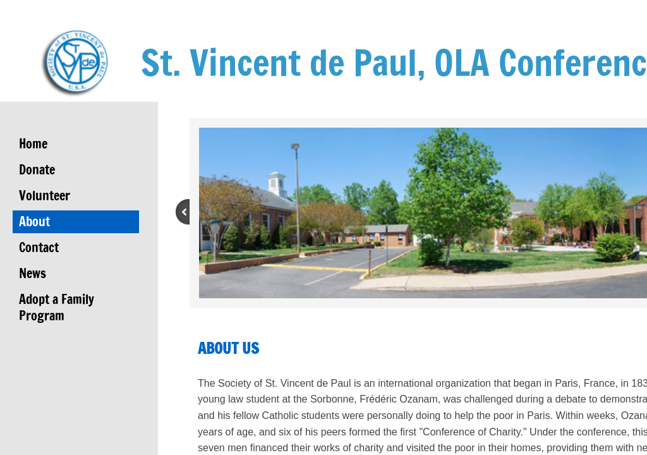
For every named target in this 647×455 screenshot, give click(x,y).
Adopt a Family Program (56, 307)
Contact (39, 247)
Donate (37, 170)
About (34, 221)
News (32, 273)
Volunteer (44, 195)
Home (33, 144)
